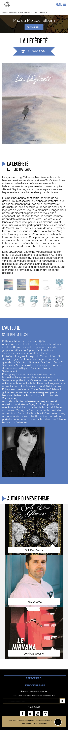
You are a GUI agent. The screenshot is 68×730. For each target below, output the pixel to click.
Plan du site (26, 724)
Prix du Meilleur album (27, 12)
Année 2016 (34, 27)
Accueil (13, 12)
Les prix (5, 12)
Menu (61, 4)
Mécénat (12, 721)
